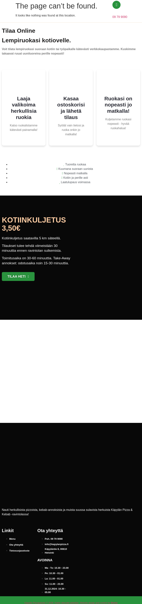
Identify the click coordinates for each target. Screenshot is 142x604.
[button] (133, 11)
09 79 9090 (119, 16)
